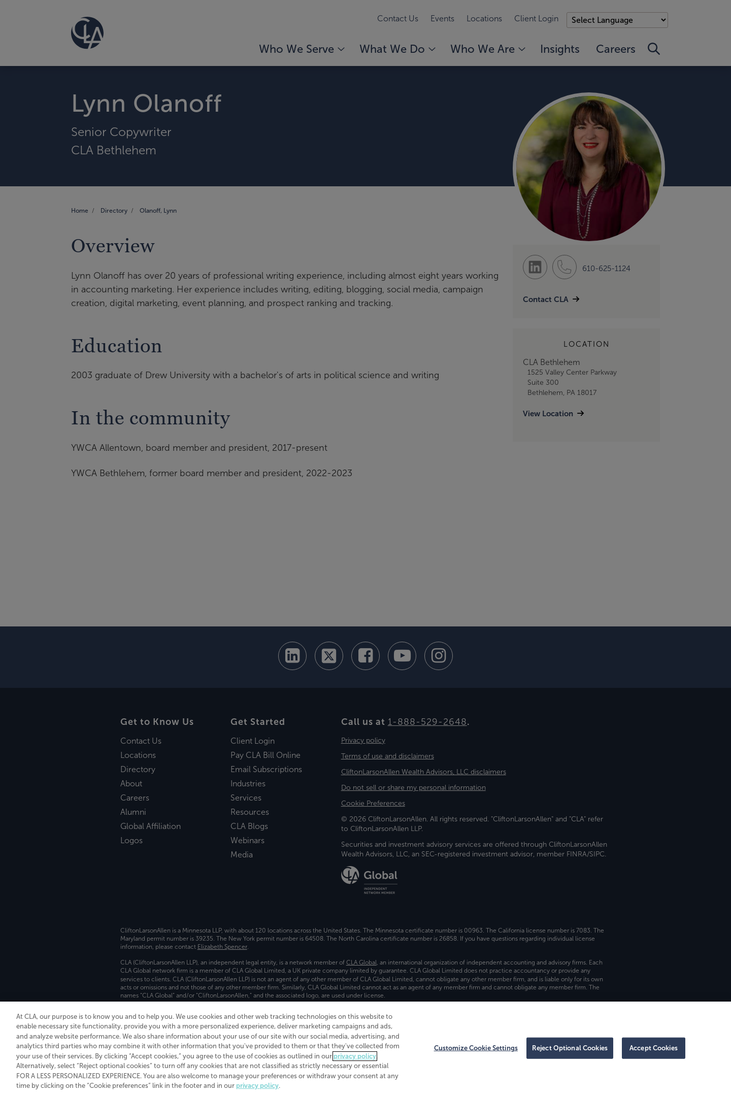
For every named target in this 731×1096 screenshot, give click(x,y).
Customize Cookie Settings (476, 1048)
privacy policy (355, 1056)
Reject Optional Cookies (570, 1048)
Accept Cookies (653, 1048)
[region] (365, 1049)
